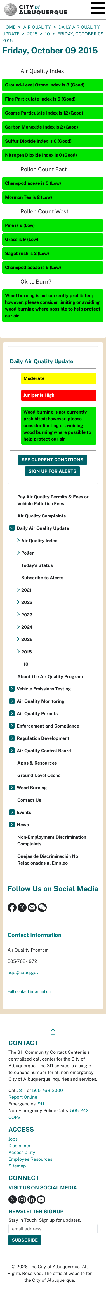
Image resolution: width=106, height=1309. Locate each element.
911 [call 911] (41, 1104)
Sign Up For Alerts (52, 471)
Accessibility (21, 1152)
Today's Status (37, 565)
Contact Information (35, 935)
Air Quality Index (39, 540)
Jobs (13, 1139)
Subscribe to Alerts (42, 577)
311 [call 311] (22, 1090)
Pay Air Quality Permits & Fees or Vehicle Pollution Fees (53, 500)
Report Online (22, 1097)
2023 (27, 614)
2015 (32, 34)
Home (9, 27)
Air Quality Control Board (44, 750)
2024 (27, 627)
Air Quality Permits (37, 713)
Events (24, 812)
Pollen (27, 553)
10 (47, 34)
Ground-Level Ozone (38, 775)
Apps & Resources (37, 763)
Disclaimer (19, 1145)
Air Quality (37, 27)
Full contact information (29, 991)
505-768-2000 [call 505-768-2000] (47, 1090)
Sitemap (17, 1166)
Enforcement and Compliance (48, 726)
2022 (26, 602)
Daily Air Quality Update (43, 528)
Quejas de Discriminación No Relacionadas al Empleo (47, 860)
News (23, 824)
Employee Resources (30, 1159)
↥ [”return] (53, 1032)
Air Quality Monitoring (40, 701)
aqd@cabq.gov (23, 972)
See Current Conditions (52, 459)
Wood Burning (32, 787)
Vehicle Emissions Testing (44, 689)
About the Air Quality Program (50, 676)
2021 (26, 590)
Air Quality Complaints (41, 516)
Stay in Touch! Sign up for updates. (44, 1220)
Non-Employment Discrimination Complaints (51, 840)
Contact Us (29, 800)
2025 (27, 639)
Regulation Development (43, 738)
